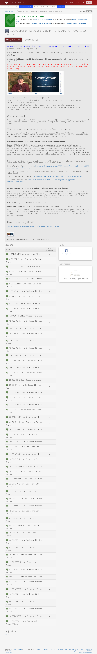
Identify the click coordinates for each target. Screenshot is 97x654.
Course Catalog (10, 11)
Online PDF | (48, 19)
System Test (8, 652)
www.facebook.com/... (66, 253)
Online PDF (82, 23)
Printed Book (38, 19)
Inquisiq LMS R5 (17, 649)
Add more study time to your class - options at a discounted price (33, 226)
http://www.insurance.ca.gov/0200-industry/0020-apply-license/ (57, 176)
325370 (7, 634)
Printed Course (77, 19)
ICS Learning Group (14, 651)
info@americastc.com (85, 652)
